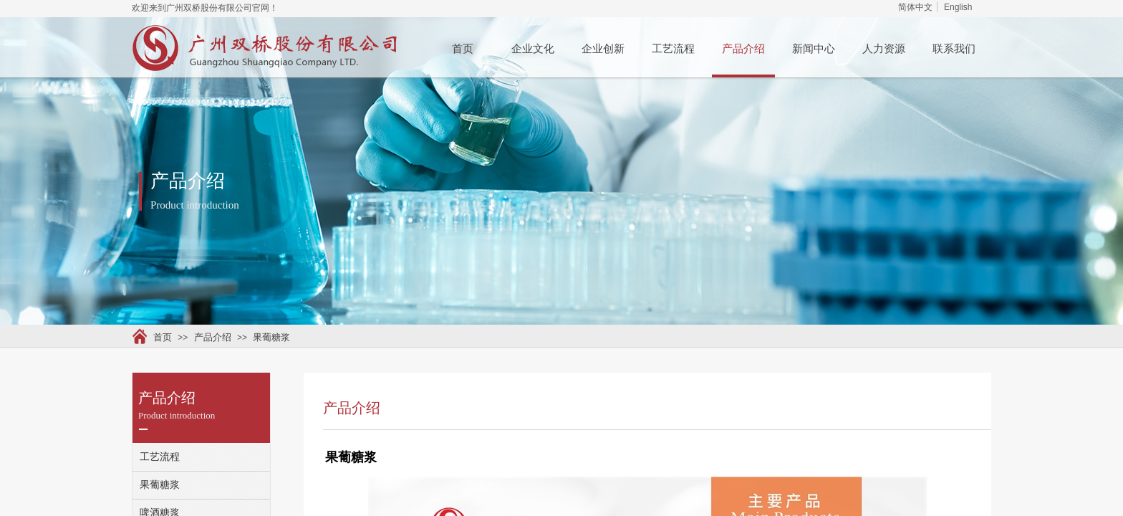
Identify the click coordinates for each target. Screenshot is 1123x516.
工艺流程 (673, 48)
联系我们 (953, 48)
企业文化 (532, 48)
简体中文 (915, 7)
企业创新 (603, 48)
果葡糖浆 (271, 337)
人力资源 (883, 48)
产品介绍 (743, 48)
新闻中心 (813, 48)
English (958, 7)
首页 (462, 48)
